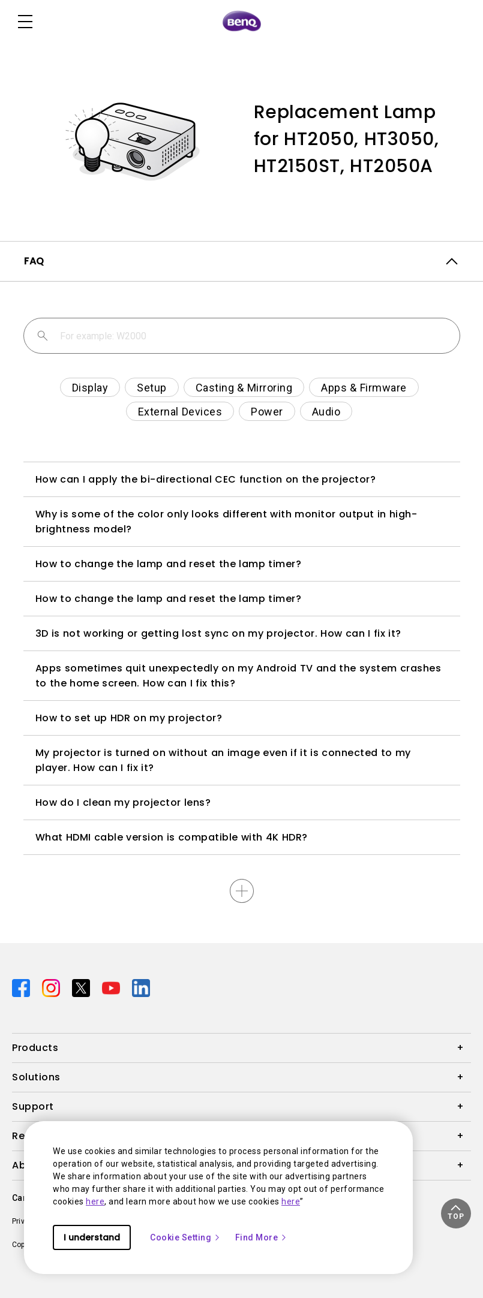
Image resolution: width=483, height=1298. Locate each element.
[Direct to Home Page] (242, 21)
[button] (456, 1213)
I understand (92, 1237)
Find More (261, 1237)
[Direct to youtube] (112, 987)
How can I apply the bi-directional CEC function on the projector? (205, 479)
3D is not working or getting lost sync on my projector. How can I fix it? (218, 633)
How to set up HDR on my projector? (129, 718)
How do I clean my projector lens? (123, 802)
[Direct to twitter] (82, 987)
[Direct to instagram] (52, 987)
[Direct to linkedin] (141, 987)
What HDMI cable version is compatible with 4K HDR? (171, 837)
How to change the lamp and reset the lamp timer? (168, 564)
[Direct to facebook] (22, 987)
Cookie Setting (185, 1237)
